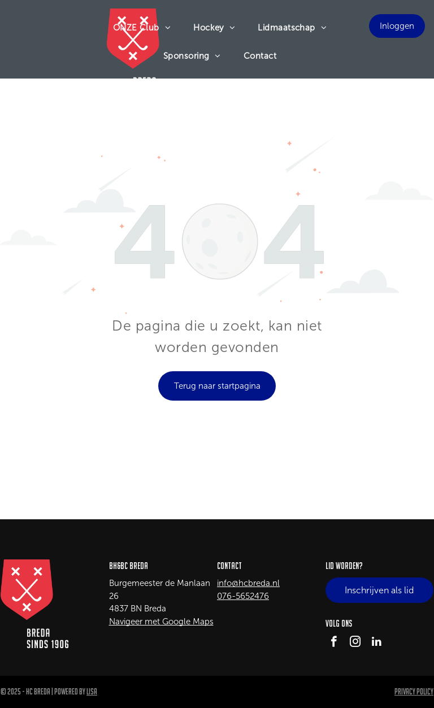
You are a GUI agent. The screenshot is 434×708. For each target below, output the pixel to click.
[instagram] (355, 643)
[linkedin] (376, 643)
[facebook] (334, 643)
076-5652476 (243, 596)
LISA (91, 691)
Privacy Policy (413, 691)
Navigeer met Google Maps (161, 621)
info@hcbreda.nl (248, 583)
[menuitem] (142, 28)
